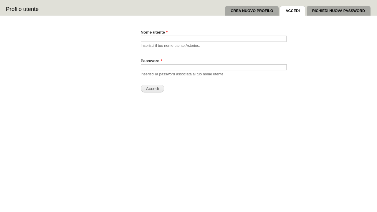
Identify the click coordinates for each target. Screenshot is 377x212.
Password (151, 61)
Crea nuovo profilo (252, 11)
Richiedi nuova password (338, 11)
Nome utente (154, 32)
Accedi (295, 9)
